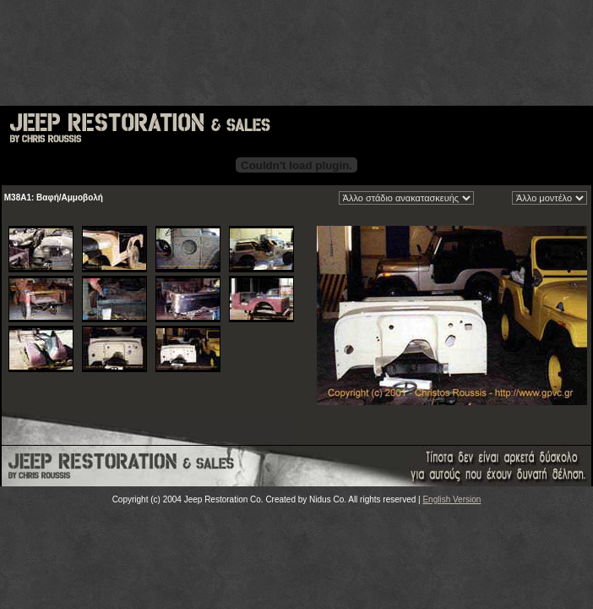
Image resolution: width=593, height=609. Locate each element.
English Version (451, 499)
